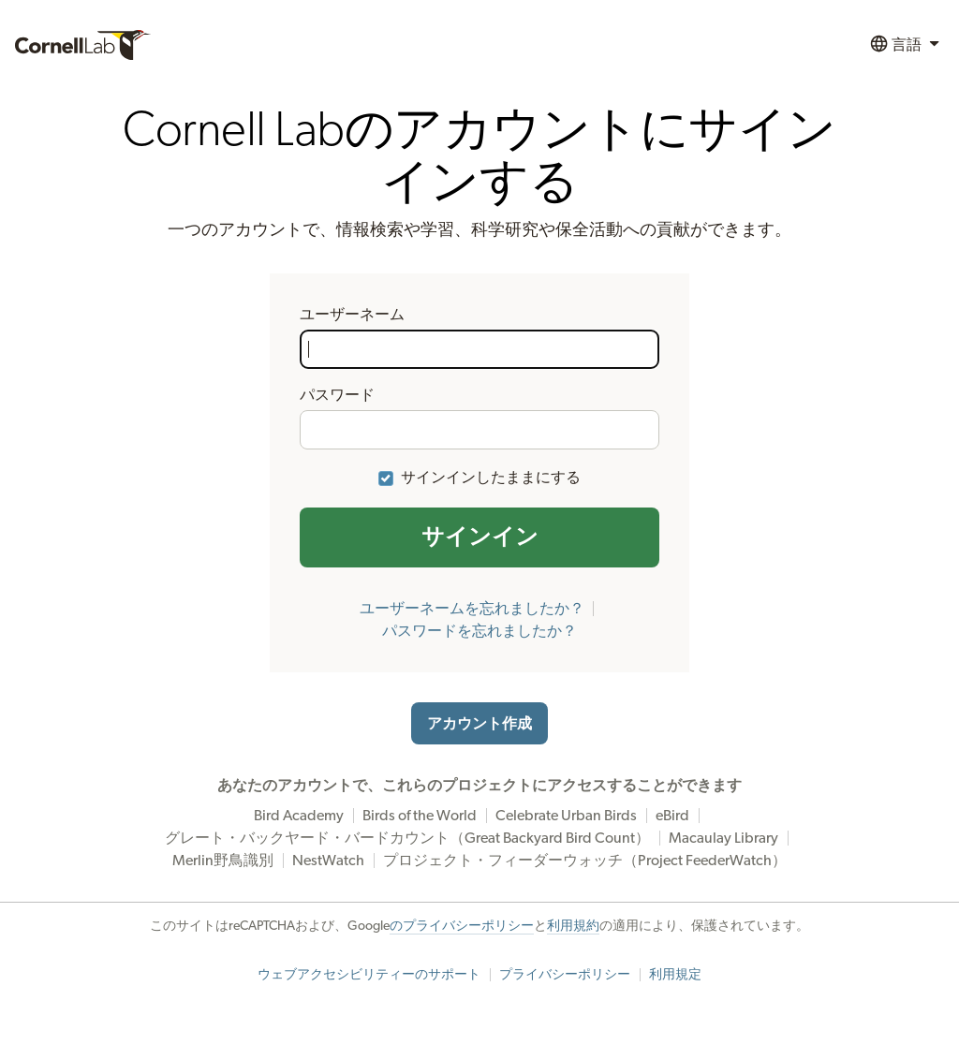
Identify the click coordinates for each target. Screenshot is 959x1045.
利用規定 (675, 974)
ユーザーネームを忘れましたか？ (472, 608)
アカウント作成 (479, 723)
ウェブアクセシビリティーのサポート (369, 974)
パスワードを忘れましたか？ (479, 631)
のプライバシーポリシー (462, 926)
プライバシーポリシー (564, 974)
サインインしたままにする (491, 477)
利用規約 (573, 926)
